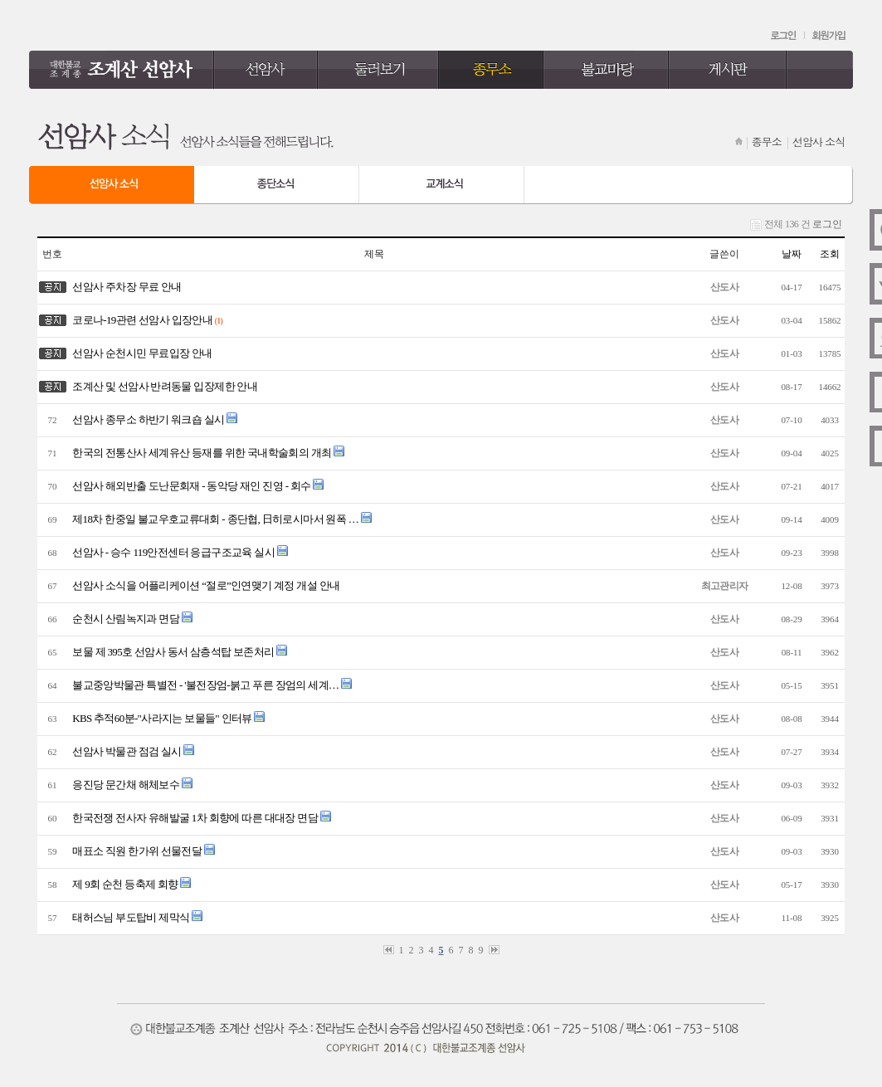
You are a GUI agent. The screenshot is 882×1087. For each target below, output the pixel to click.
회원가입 (829, 35)
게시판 (728, 70)
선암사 (266, 70)
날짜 (792, 254)
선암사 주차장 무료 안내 (125, 286)
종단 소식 (276, 185)
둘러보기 (378, 70)
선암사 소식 (111, 185)
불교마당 (606, 70)
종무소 (491, 70)
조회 (830, 254)
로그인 (784, 35)
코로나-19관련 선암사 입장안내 (140, 320)
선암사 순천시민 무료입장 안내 (140, 353)
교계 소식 (441, 185)
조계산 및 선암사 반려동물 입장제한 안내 (162, 386)
